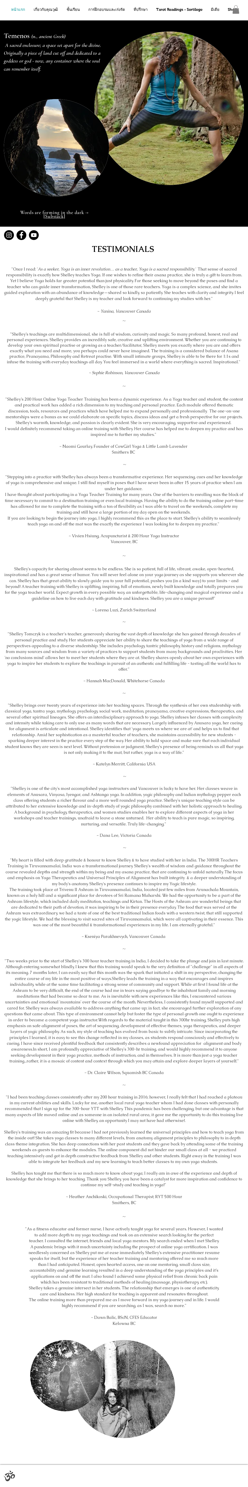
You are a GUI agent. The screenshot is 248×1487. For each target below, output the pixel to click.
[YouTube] (34, 235)
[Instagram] (9, 235)
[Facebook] (21, 235)
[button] (235, 9)
